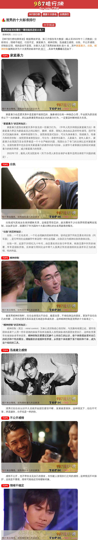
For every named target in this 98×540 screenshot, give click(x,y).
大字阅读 (49, 25)
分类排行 (64, 14)
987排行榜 (34, 14)
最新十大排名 (50, 14)
